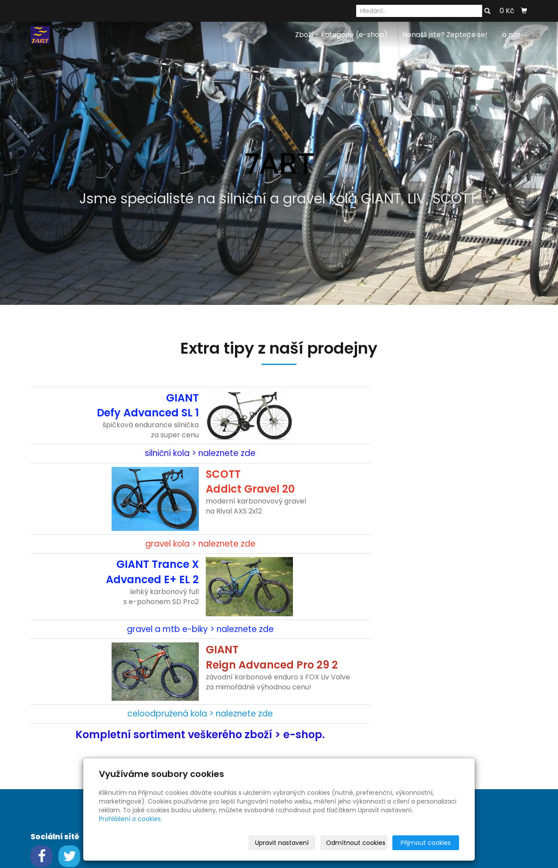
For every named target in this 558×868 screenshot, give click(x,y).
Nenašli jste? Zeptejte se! (444, 35)
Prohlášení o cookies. (130, 818)
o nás (514, 35)
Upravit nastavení (282, 842)
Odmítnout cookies (355, 842)
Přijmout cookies (426, 842)
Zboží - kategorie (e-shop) (341, 35)
